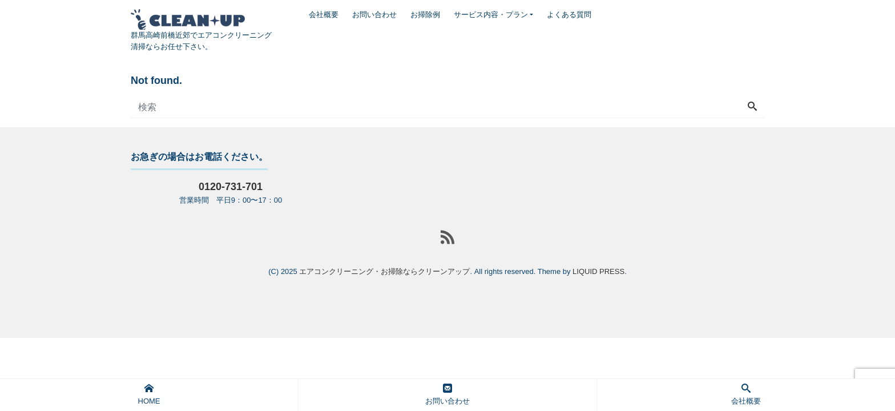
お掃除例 (425, 14)
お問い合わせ (374, 14)
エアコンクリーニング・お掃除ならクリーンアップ (384, 271)
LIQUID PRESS (598, 271)
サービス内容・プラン (491, 14)
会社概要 (323, 14)
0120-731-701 (231, 186)
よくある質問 (569, 14)
